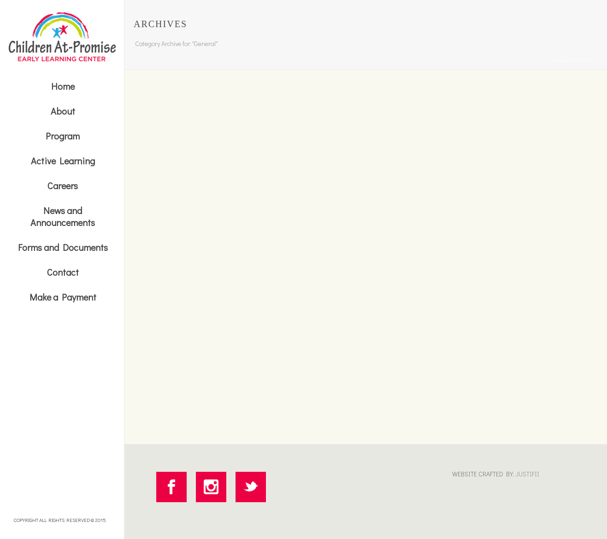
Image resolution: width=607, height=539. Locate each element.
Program (63, 136)
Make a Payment (62, 297)
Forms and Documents (63, 247)
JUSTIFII (526, 473)
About (63, 111)
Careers (62, 185)
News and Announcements (62, 216)
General (581, 61)
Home (63, 86)
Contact (63, 272)
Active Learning (63, 161)
